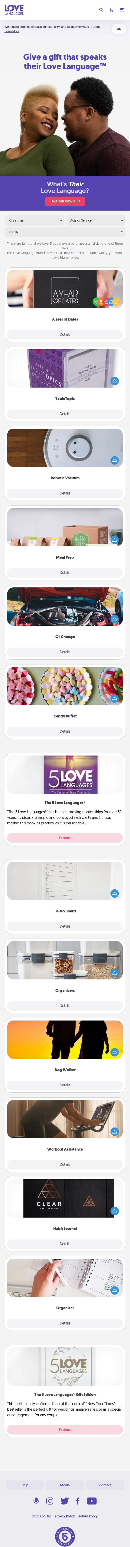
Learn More (11, 31)
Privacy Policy (65, 1516)
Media (65, 1485)
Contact (105, 1485)
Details (65, 335)
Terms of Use (41, 1516)
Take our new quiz (65, 201)
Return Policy (88, 1516)
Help (24, 1485)
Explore (65, 837)
